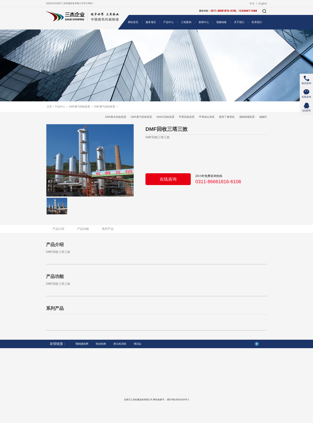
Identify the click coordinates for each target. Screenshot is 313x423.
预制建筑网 (81, 343)
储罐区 (263, 116)
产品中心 (168, 22)
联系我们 (257, 22)
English (263, 3)
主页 (49, 106)
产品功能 (83, 228)
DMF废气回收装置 (79, 106)
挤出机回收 (119, 343)
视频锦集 (221, 22)
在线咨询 (168, 179)
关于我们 (239, 22)
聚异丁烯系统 (227, 116)
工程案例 (186, 22)
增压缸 (137, 343)
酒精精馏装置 (247, 116)
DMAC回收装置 (165, 116)
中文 (252, 3)
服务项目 (151, 22)
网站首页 (133, 22)
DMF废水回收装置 (115, 116)
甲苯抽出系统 (206, 116)
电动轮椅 (101, 343)
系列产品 (108, 228)
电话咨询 (306, 83)
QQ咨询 (306, 110)
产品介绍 (58, 228)
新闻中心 (204, 22)
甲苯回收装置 (186, 116)
